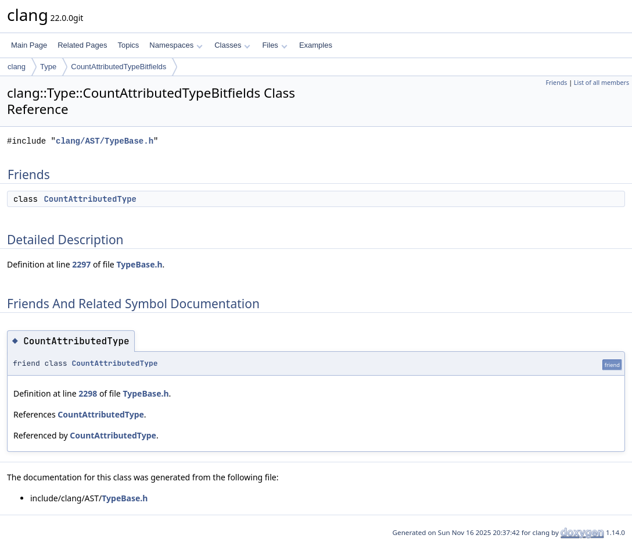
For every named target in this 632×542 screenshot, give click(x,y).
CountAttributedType (90, 199)
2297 (81, 264)
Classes (232, 45)
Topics (128, 45)
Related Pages (82, 45)
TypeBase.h (139, 264)
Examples (315, 45)
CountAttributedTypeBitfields (118, 66)
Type (48, 66)
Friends (556, 83)
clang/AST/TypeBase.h (104, 141)
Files (274, 45)
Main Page (29, 45)
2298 (87, 393)
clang (17, 66)
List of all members (601, 83)
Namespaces (175, 45)
